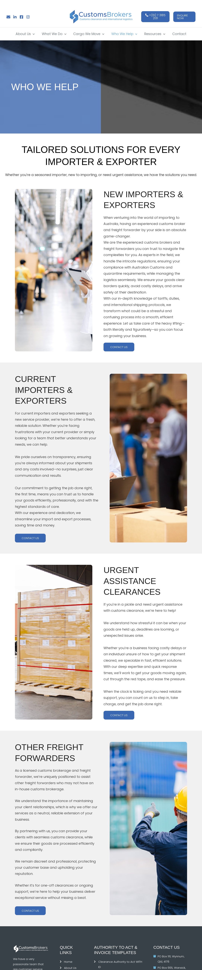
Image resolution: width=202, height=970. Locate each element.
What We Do (54, 33)
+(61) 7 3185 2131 (155, 16)
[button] (184, 17)
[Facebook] (21, 17)
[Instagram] (28, 17)
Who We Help (124, 33)
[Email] (8, 17)
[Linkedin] (15, 17)
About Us (26, 33)
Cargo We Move (88, 33)
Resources (154, 33)
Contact (178, 33)
